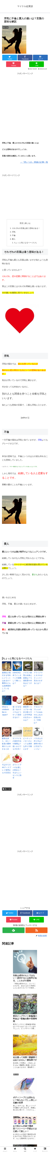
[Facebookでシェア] (25, 57)
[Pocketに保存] (13, 64)
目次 (22, 223)
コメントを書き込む (25, 1124)
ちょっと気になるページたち (25, 243)
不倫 (13, 235)
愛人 (13, 239)
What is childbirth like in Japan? (5, 711)
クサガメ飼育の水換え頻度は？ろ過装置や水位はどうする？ (27, 679)
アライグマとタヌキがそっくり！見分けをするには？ (38, 678)
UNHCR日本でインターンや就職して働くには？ (17, 678)
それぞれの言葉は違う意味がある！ (26, 228)
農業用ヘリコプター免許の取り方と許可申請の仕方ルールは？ (27, 713)
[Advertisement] (25, 100)
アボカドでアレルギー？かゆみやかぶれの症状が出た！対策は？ (38, 715)
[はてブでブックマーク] (40, 57)
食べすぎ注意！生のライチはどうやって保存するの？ (17, 712)
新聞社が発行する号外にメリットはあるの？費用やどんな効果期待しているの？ (6, 682)
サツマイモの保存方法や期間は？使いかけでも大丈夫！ (17, 743)
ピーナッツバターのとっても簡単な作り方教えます (27, 743)
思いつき (7, 789)
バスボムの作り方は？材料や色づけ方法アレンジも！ (38, 743)
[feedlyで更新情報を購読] (13, 930)
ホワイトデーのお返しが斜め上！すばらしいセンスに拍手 (17, 771)
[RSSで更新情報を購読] (36, 930)
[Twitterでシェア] (9, 57)
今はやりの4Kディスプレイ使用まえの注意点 (6, 769)
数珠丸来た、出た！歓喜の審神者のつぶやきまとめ (6, 743)
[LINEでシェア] (36, 64)
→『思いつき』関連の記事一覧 (34, 162)
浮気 (13, 232)
